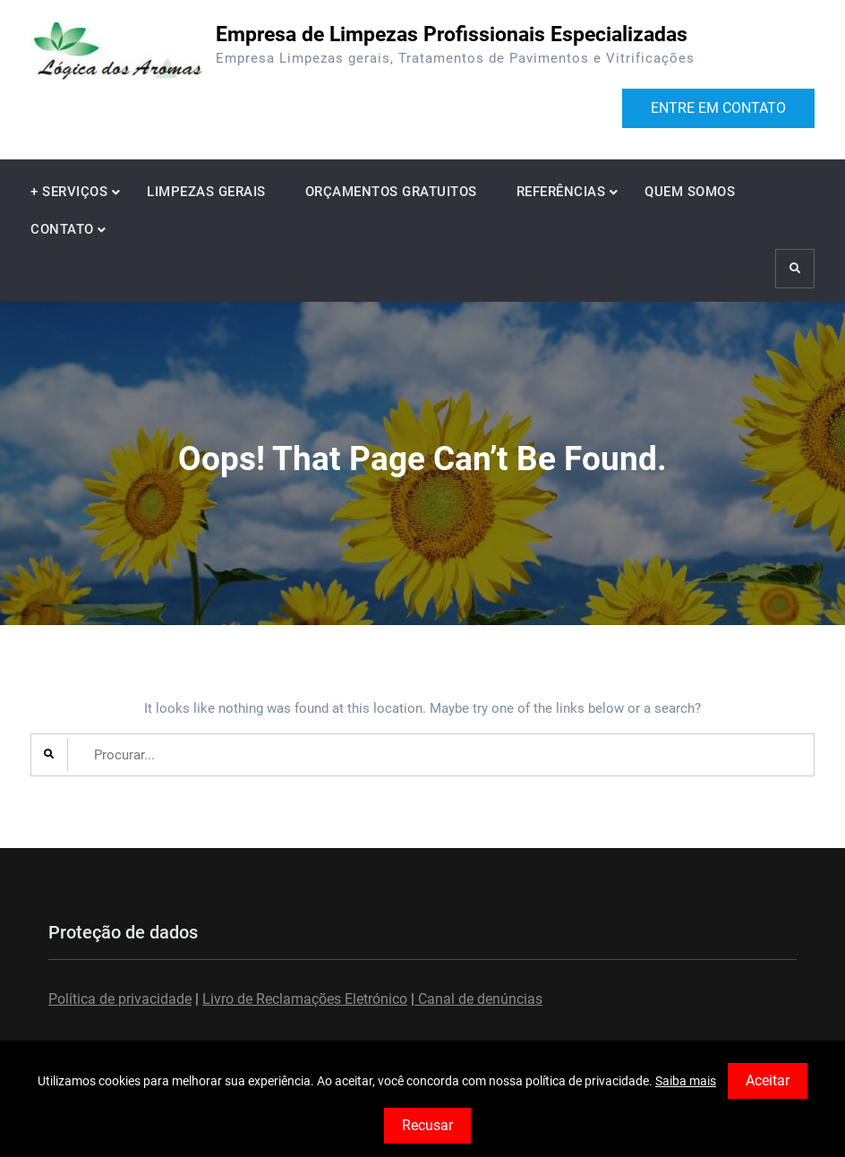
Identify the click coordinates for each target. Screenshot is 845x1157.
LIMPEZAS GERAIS (206, 192)
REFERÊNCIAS (561, 192)
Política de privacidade (120, 998)
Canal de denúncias (478, 998)
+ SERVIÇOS (68, 192)
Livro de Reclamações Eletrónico (304, 998)
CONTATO (62, 229)
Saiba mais (685, 1081)
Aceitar (768, 1080)
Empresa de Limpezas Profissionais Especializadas (451, 34)
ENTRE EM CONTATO (718, 107)
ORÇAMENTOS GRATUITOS (391, 192)
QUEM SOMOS (689, 192)
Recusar (427, 1125)
